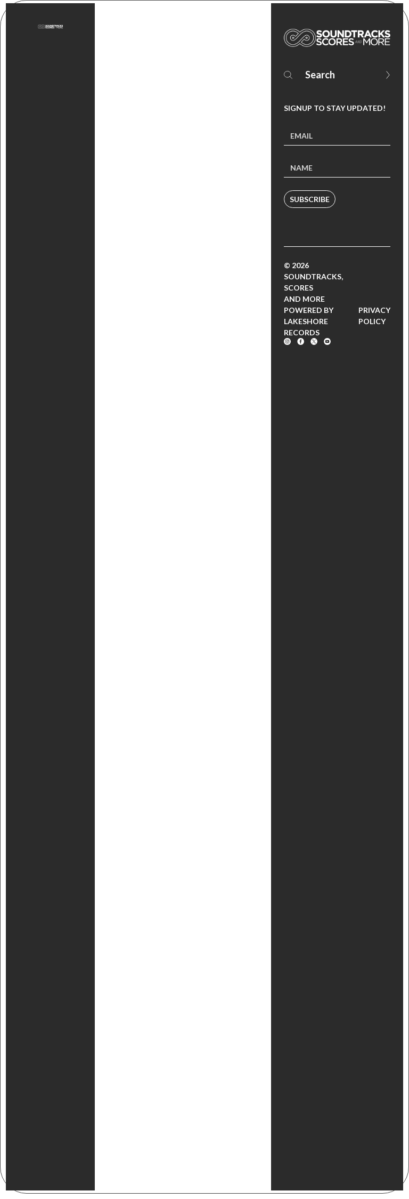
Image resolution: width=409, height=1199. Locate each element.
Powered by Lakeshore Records (308, 321)
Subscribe (310, 199)
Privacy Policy (374, 315)
